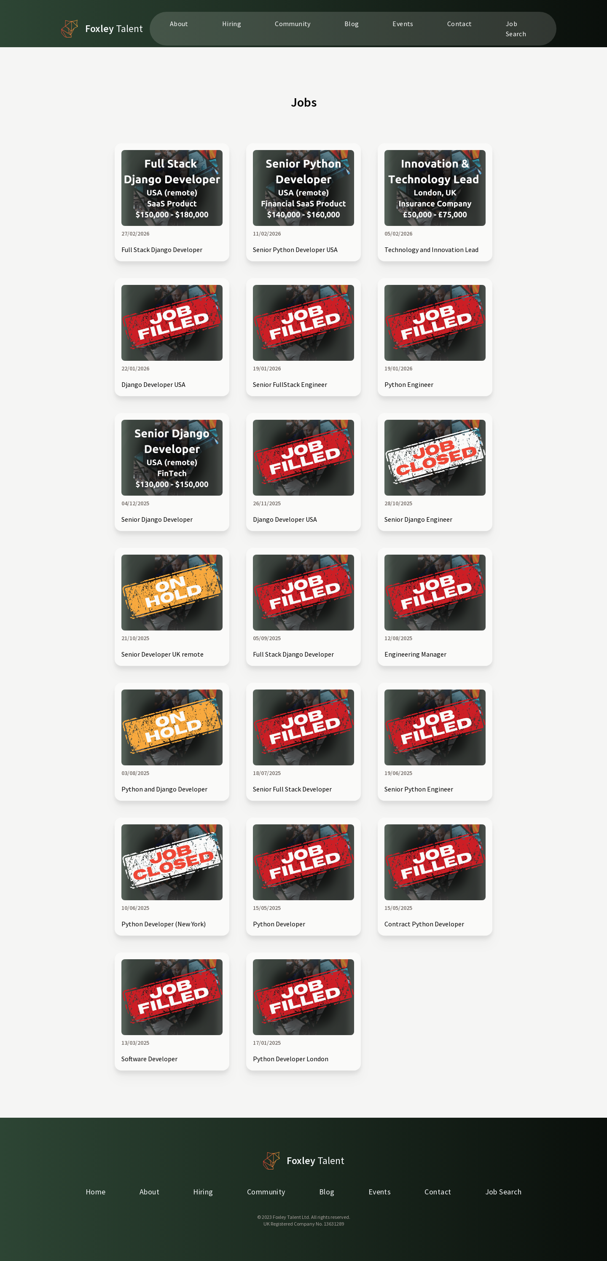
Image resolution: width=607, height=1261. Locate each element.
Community (293, 23)
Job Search (516, 28)
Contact (459, 23)
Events (402, 23)
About (179, 23)
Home (96, 1192)
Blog (351, 23)
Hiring (231, 23)
